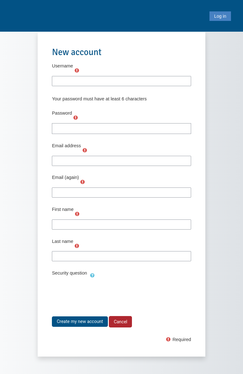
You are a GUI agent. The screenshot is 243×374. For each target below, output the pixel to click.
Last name (62, 241)
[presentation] (100, 293)
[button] (92, 274)
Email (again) (65, 177)
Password (62, 113)
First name (62, 209)
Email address (66, 145)
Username (62, 65)
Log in (220, 16)
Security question (69, 273)
